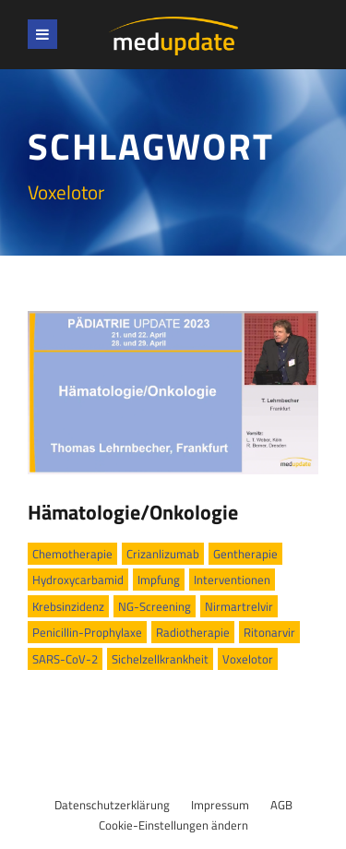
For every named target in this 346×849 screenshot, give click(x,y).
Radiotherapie (193, 632)
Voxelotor (247, 659)
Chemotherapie (72, 553)
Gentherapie (245, 553)
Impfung (158, 579)
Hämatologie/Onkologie (133, 512)
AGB (281, 804)
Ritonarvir (269, 632)
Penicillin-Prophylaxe (87, 632)
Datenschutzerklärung (112, 804)
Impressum (220, 804)
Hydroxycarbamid (78, 579)
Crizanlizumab (162, 553)
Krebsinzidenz (68, 606)
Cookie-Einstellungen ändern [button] (173, 825)
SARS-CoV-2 (65, 659)
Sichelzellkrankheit (160, 659)
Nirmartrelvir (239, 606)
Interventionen (232, 579)
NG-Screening (154, 606)
